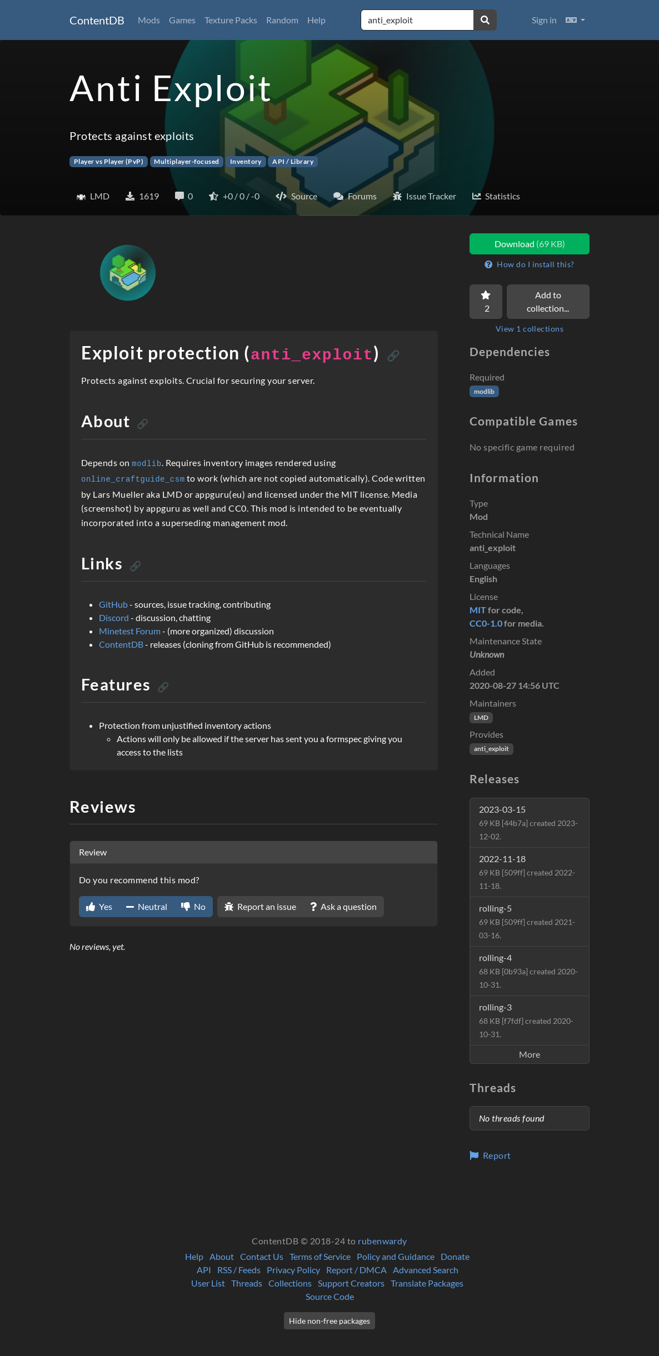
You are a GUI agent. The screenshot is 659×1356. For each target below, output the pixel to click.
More (529, 1054)
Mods (149, 19)
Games (182, 19)
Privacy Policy (293, 1269)
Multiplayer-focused (186, 161)
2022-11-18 (527, 871)
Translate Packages (427, 1283)
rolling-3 (526, 1020)
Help (316, 19)
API (204, 1269)
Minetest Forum (130, 631)
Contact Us (261, 1256)
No (193, 906)
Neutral (146, 906)
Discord (114, 617)
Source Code (330, 1296)
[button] (575, 20)
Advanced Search (425, 1269)
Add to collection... (548, 301)
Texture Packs (230, 19)
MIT (478, 609)
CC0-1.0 (486, 623)
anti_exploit (491, 748)
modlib (484, 391)
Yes (99, 906)
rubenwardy (382, 1240)
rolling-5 (527, 921)
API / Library (292, 161)
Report (490, 1155)
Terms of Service (320, 1256)
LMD (481, 717)
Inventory (246, 161)
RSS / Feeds (239, 1269)
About (221, 1256)
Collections (290, 1283)
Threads (246, 1283)
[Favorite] (486, 301)
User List (208, 1283)
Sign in (544, 19)
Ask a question (343, 906)
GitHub (113, 604)
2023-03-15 (528, 822)
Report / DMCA (356, 1269)
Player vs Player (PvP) (109, 161)
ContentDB (96, 20)
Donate (455, 1256)
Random (282, 19)
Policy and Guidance (396, 1256)
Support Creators (351, 1283)
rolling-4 (528, 970)
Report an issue (260, 906)
